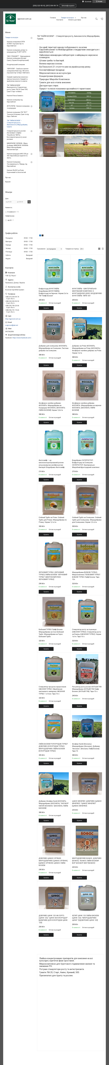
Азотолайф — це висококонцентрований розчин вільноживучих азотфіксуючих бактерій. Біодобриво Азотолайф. (52, 463)
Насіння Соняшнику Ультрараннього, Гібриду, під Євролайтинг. (17, 164)
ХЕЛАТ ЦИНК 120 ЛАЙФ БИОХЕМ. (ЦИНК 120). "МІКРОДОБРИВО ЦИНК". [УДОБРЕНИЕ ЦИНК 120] (85, 918)
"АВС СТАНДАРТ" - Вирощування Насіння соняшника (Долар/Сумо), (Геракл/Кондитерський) (18, 58)
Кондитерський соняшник (16, 64)
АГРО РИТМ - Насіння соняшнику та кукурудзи (18, 107)
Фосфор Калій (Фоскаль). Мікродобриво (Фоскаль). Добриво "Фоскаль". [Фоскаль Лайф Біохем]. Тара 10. (86, 747)
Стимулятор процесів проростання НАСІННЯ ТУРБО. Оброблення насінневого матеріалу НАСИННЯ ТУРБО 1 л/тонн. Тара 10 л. (52, 690)
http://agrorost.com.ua (12, 319)
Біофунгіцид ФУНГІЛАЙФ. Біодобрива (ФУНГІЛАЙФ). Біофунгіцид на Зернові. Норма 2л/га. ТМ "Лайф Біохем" (53, 292)
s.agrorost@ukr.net (11, 325)
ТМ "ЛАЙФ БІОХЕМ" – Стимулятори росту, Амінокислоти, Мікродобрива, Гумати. (17, 124)
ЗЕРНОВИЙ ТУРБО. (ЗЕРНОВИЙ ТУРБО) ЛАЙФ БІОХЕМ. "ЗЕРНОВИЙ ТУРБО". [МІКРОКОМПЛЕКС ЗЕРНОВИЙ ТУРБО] (53, 575)
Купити (46, 308)
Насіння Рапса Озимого (15, 95)
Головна (53, 18)
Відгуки (7, 182)
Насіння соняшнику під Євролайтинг (15, 101)
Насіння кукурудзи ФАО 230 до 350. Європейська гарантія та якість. (17, 156)
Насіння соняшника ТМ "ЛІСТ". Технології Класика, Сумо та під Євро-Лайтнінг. (18, 114)
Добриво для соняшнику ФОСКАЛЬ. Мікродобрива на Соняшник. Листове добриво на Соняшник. (53, 348)
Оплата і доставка (74, 20)
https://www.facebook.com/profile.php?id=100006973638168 (22, 338)
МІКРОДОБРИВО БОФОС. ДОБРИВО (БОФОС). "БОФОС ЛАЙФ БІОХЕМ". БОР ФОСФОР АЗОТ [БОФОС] (86, 860)
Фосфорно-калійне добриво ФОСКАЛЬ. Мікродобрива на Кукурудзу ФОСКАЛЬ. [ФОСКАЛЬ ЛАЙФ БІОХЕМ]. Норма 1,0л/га (52, 406)
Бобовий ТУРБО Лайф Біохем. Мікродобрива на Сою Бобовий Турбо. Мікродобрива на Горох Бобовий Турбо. (51, 633)
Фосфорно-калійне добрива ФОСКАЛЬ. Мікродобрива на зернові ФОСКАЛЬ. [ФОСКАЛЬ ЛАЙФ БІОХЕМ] (86, 406)
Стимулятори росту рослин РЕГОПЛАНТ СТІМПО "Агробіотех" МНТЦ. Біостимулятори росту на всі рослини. (17, 135)
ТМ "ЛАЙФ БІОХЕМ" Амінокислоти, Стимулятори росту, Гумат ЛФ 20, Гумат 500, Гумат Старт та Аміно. (17, 88)
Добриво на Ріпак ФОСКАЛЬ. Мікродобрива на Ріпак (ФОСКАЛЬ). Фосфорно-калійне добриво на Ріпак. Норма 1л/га (87, 349)
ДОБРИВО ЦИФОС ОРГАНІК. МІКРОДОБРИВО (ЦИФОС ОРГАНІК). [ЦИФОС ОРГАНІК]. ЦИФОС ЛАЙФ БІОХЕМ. (53, 861)
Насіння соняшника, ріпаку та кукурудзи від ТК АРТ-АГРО (17, 51)
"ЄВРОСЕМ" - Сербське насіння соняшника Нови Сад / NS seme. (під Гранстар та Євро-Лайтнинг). (18, 71)
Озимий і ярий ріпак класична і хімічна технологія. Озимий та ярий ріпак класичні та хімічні (17, 79)
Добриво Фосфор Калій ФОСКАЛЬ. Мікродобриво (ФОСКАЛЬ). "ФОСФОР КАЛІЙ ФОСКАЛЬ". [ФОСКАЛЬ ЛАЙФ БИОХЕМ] (54, 804)
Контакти (60, 20)
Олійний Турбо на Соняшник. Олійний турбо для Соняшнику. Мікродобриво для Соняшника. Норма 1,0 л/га (86, 519)
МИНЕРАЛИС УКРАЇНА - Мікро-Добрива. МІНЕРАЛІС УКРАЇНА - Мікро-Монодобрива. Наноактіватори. (18, 146)
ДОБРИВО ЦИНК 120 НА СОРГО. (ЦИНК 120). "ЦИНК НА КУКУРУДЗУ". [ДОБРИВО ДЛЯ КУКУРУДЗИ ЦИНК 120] (53, 919)
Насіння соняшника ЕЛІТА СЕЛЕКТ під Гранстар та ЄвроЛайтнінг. (16, 44)
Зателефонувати (67, 6)
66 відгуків (88, 1)
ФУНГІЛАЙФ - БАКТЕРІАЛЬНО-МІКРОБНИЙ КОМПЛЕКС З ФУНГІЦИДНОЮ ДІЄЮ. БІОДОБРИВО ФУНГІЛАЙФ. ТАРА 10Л (87, 292)
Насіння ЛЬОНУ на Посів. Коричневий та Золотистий (16, 171)
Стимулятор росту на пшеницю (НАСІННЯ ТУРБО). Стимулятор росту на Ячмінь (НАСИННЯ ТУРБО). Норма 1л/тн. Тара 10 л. (86, 633)
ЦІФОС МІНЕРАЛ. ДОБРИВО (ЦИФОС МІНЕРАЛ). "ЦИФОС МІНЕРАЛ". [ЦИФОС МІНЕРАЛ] (87, 803)
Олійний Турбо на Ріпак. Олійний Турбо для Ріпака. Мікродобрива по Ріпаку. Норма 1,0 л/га (53, 519)
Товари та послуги (67, 18)
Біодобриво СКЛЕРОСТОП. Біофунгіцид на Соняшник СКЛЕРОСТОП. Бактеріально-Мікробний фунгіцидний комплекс (85, 463)
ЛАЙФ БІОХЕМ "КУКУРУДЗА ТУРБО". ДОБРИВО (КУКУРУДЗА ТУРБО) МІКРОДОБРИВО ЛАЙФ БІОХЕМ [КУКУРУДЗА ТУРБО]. (53, 747)
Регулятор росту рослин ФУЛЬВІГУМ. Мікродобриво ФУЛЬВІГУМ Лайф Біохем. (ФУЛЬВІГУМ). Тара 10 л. (87, 689)
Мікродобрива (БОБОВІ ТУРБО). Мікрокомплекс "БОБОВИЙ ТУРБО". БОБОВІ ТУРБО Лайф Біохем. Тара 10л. (86, 575)
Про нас (83, 18)
